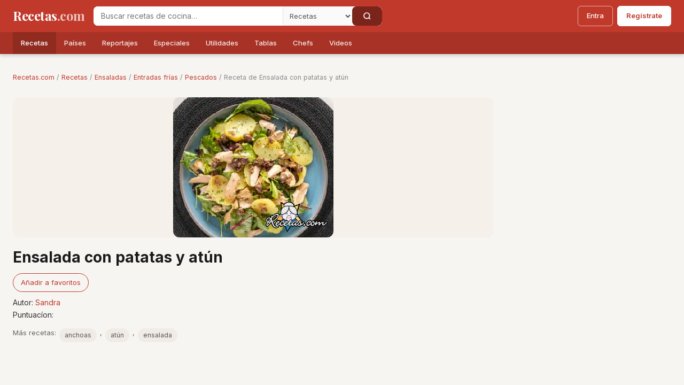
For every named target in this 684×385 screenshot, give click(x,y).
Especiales (172, 42)
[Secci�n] (317, 16)
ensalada (157, 335)
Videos (340, 42)
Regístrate (644, 15)
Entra (595, 15)
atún (117, 335)
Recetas (34, 42)
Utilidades (222, 42)
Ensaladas (111, 77)
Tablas (265, 42)
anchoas (78, 335)
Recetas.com (34, 77)
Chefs (303, 42)
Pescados (201, 77)
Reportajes (120, 42)
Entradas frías (156, 77)
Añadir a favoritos (51, 282)
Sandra (47, 302)
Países (75, 42)
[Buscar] (367, 16)
